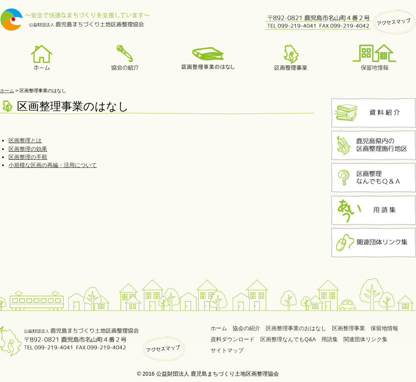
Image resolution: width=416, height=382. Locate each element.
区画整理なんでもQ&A (288, 339)
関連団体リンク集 (365, 339)
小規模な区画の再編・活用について (52, 165)
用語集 (329, 339)
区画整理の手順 (27, 157)
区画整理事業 (348, 328)
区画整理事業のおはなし (296, 328)
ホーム (7, 90)
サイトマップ (227, 350)
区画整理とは (25, 140)
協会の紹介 (246, 328)
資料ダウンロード (233, 339)
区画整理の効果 (27, 149)
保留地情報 (384, 328)
